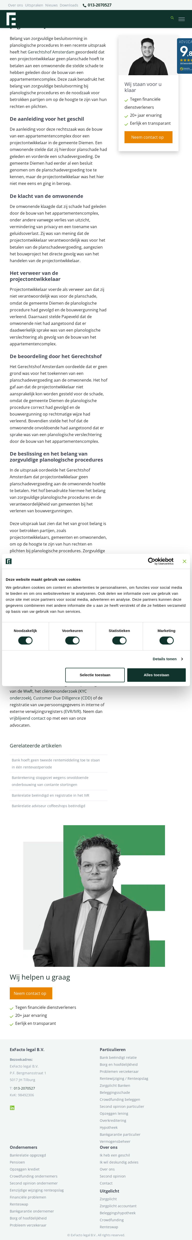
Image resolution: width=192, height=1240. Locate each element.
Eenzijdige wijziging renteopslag (37, 1190)
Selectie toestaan (95, 675)
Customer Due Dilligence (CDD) (62, 698)
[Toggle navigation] (181, 19)
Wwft (28, 691)
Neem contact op (147, 137)
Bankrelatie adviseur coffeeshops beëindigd (58, 805)
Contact (106, 1183)
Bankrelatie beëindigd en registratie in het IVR (58, 795)
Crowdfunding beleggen (120, 1099)
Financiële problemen (28, 1197)
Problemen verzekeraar (119, 1071)
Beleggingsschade (115, 1092)
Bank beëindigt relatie (118, 1057)
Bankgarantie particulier (120, 1134)
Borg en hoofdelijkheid (119, 1064)
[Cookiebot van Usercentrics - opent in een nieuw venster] (152, 561)
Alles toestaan (156, 675)
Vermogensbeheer (115, 1141)
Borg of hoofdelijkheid (28, 1218)
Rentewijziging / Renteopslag (124, 1078)
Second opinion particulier (122, 1106)
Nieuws (51, 5)
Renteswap (19, 1204)
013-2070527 (97, 5)
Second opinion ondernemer (34, 1183)
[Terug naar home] (11, 19)
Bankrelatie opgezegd (28, 1155)
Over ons (15, 5)
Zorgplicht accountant (118, 1206)
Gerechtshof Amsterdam (51, 52)
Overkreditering (113, 1120)
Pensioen (17, 1162)
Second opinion (113, 1176)
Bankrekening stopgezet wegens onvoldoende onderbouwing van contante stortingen (58, 781)
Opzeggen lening (114, 1113)
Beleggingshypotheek (118, 1213)
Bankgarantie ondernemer (32, 1211)
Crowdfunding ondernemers (34, 1176)
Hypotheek (109, 1127)
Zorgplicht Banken (115, 1085)
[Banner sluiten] (184, 561)
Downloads (69, 5)
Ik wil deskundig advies (119, 1162)
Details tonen (164, 659)
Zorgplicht (108, 1199)
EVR (68, 711)
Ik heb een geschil (115, 1155)
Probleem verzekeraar (28, 1225)
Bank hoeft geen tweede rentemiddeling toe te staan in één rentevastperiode (58, 764)
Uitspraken (34, 5)
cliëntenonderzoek (59, 691)
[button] (172, 19)
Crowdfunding (112, 1220)
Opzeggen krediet (25, 1169)
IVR (77, 711)
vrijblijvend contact (28, 718)
